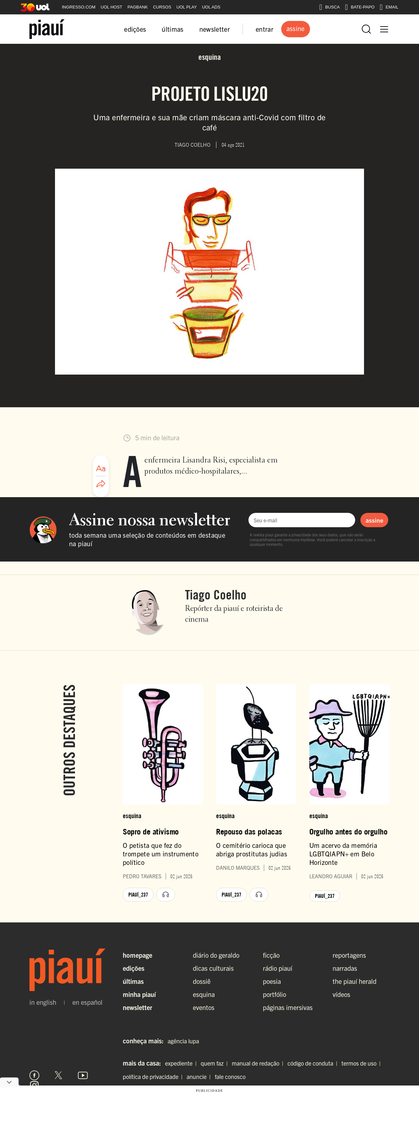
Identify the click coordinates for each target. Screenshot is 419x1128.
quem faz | (215, 1063)
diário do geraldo (216, 955)
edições (135, 29)
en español (87, 1002)
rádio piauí (277, 968)
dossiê (201, 981)
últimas (172, 29)
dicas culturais (213, 968)
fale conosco (230, 1076)
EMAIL (389, 7)
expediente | (182, 1063)
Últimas (133, 981)
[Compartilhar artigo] (101, 484)
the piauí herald (354, 981)
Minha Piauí (139, 994)
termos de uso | (362, 1063)
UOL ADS (211, 7)
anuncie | (200, 1076)
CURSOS (162, 7)
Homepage (137, 955)
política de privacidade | (154, 1076)
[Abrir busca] (366, 29)
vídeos (341, 994)
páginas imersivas (288, 1007)
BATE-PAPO (359, 7)
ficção (271, 955)
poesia (272, 981)
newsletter (214, 29)
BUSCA (329, 7)
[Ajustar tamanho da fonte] (101, 468)
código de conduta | (313, 1063)
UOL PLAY (186, 7)
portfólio (274, 994)
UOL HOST (111, 7)
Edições (133, 968)
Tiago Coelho (215, 594)
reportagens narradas (349, 961)
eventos (203, 1007)
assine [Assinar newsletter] (374, 520)
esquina (204, 994)
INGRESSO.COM (79, 7)
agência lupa (183, 1041)
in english (42, 1002)
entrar (264, 29)
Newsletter (137, 1007)
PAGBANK (138, 7)
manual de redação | (259, 1063)
